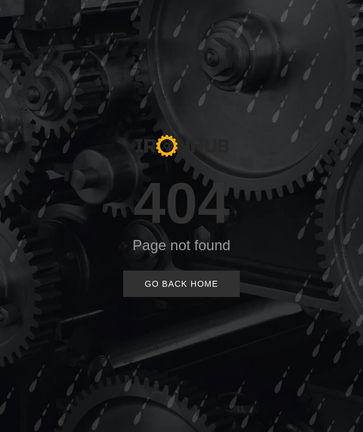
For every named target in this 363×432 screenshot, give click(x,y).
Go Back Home (182, 284)
